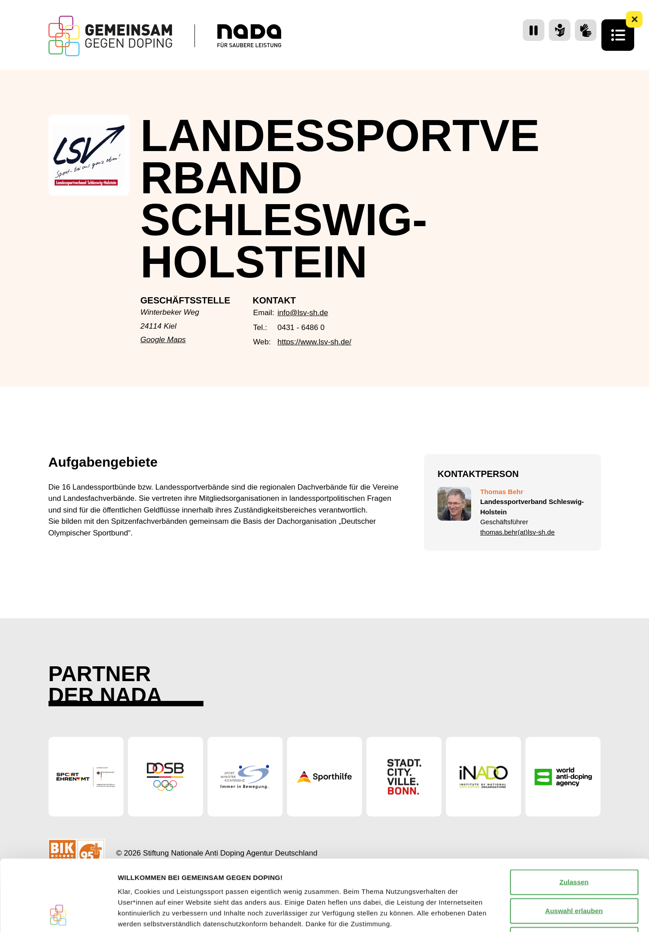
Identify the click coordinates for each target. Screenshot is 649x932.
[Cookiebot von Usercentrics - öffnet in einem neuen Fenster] (58, 914)
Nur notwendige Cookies (574, 873)
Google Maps (163, 339)
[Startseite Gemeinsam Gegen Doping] (110, 36)
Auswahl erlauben (574, 844)
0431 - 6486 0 (301, 327)
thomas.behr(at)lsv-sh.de (517, 532)
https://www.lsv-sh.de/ (314, 342)
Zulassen (573, 815)
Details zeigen (477, 914)
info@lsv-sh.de (303, 312)
